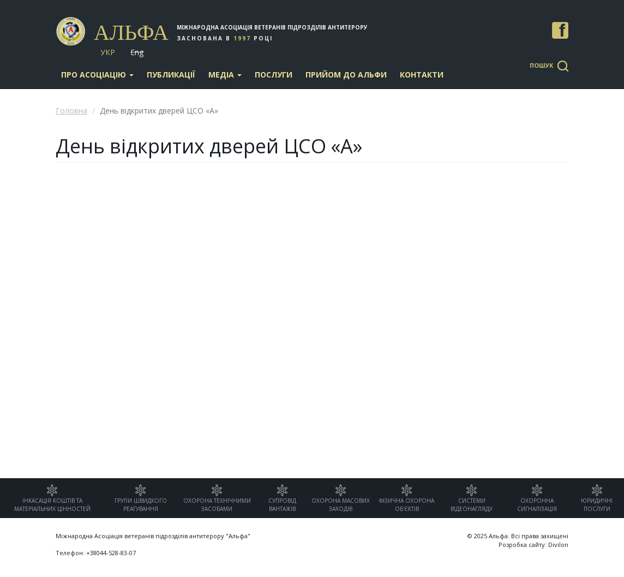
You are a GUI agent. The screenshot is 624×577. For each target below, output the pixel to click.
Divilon (558, 544)
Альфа (131, 32)
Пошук (541, 65)
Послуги (273, 74)
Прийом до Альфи (346, 74)
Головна (71, 110)
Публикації (171, 74)
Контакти (421, 74)
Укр (107, 52)
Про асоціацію (97, 74)
